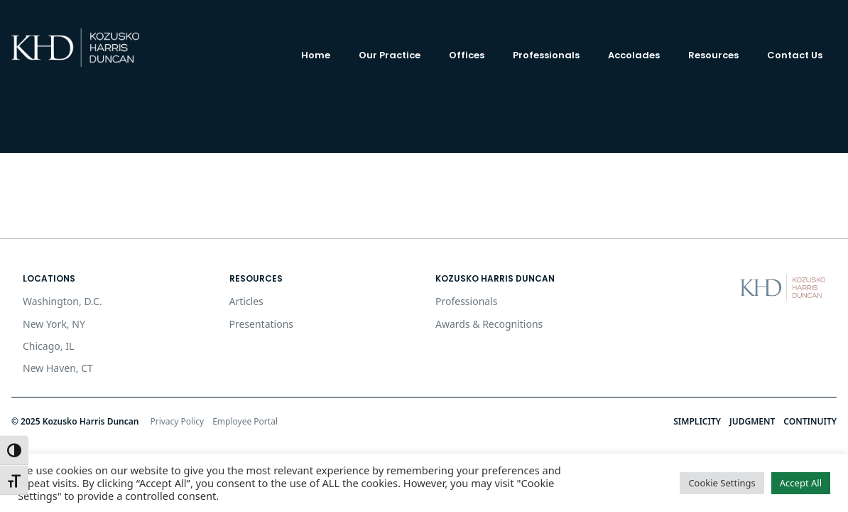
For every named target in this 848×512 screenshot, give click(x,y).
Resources (713, 55)
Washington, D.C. (62, 301)
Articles (246, 301)
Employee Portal (245, 421)
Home (315, 55)
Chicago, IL (48, 346)
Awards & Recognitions (489, 324)
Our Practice (389, 55)
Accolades (634, 55)
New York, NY (54, 324)
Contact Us (794, 55)
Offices (466, 55)
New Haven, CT (58, 368)
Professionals (546, 55)
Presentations (261, 324)
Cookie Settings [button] (721, 482)
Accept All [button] (801, 482)
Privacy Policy (177, 421)
